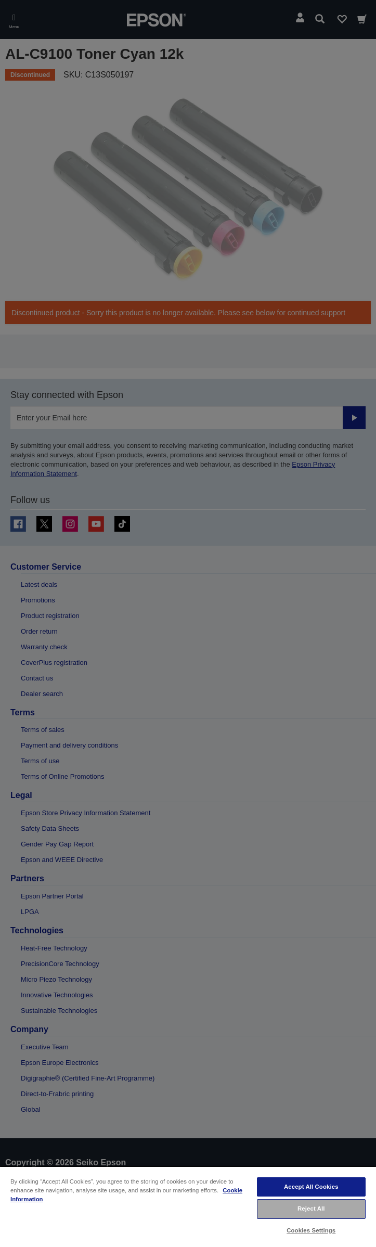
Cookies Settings (311, 1230)
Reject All (311, 1208)
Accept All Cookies (311, 1187)
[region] (188, 1206)
